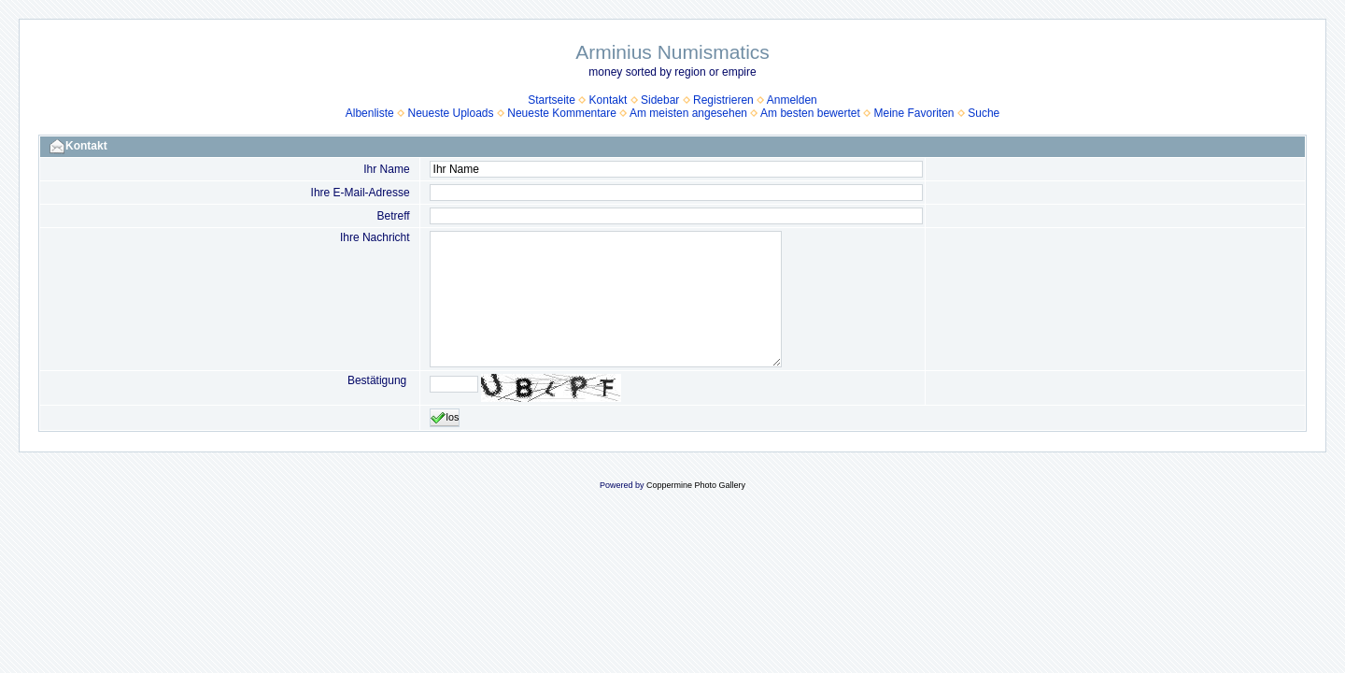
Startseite (551, 100)
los (445, 417)
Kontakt (608, 100)
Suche (983, 113)
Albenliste (370, 113)
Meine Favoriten (913, 113)
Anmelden (792, 100)
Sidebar (660, 100)
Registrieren (723, 100)
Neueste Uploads (450, 113)
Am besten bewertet (810, 113)
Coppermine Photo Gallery (695, 485)
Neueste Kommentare (561, 113)
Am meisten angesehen (688, 113)
